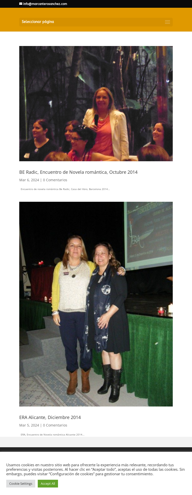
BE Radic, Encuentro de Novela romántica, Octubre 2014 (78, 172)
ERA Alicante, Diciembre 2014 (50, 417)
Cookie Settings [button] (20, 483)
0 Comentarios (55, 180)
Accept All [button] (48, 483)
